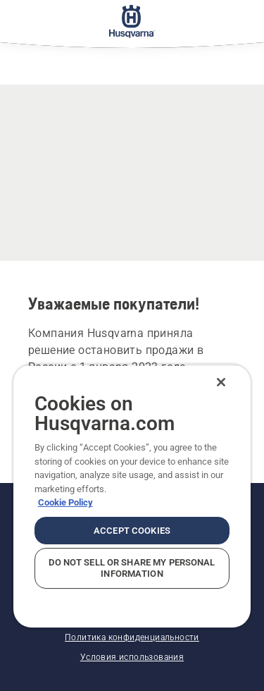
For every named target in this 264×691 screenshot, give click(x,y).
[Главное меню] (132, 21)
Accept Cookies (132, 530)
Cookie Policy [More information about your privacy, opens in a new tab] (65, 502)
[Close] (221, 382)
